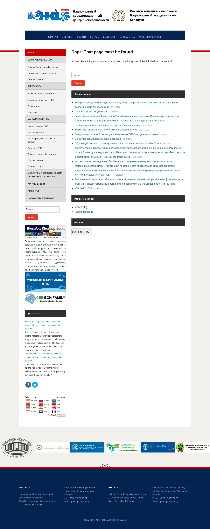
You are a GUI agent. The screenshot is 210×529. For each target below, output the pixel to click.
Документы (35, 86)
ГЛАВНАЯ (53, 36)
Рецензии (32, 112)
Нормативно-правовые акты (42, 73)
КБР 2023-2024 (83, 188)
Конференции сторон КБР (41, 100)
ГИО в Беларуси (36, 132)
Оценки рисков (35, 160)
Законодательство (40, 59)
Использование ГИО (38, 126)
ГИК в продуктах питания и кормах (41, 140)
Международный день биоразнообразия (98, 138)
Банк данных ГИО (38, 119)
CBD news (35, 313)
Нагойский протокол (41, 198)
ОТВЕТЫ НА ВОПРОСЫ (150, 36)
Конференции (36, 184)
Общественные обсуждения (91, 111)
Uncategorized (83, 211)
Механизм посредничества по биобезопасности (45, 175)
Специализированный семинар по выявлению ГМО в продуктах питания (116, 134)
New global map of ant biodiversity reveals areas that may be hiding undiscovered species (44, 325)
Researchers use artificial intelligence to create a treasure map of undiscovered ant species (44, 357)
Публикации (34, 106)
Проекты (33, 191)
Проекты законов (36, 79)
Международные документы (42, 93)
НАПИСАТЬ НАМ (127, 36)
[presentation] (102, 466)
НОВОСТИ (81, 36)
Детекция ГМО (35, 148)
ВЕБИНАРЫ (109, 36)
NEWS (78, 207)
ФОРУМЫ (94, 36)
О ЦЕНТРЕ (67, 36)
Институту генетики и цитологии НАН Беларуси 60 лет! (106, 129)
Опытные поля (35, 166)
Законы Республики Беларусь (43, 67)
